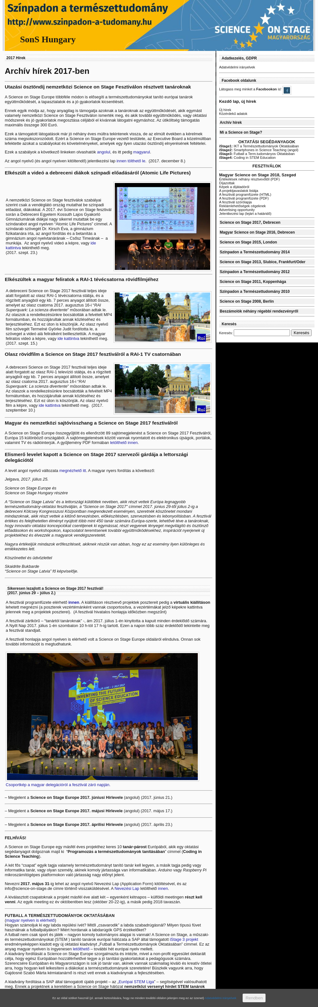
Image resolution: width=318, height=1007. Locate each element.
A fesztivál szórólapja (235, 202)
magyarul (141, 152)
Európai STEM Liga (136, 981)
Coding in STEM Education (247, 157)
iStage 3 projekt (184, 939)
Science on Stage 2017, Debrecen (250, 222)
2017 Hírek (15, 58)
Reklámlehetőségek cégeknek (242, 206)
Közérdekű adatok (233, 114)
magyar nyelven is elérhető (30, 920)
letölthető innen (123, 442)
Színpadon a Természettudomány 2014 (255, 252)
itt (84, 470)
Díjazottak (227, 183)
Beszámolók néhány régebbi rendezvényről (259, 311)
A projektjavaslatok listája (238, 191)
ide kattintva (69, 338)
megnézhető (70, 470)
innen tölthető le (130, 160)
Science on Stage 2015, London (248, 242)
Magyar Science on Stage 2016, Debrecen (257, 232)
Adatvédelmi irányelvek (237, 67)
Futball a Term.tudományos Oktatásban (257, 154)
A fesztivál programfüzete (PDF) (244, 198)
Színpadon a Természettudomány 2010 (255, 291)
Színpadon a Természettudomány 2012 (255, 272)
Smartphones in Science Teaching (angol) (258, 150)
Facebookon (267, 89)
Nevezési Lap (126, 888)
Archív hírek (231, 122)
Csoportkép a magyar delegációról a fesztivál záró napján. (58, 784)
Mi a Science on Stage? (241, 132)
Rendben (254, 998)
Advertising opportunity (237, 210)
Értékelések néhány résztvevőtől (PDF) (249, 179)
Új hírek (225, 110)
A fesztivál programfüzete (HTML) (245, 194)
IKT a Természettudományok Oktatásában (259, 146)
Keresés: (226, 333)
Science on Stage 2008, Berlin (247, 301)
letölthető (82, 949)
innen (73, 602)
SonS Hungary (48, 39)
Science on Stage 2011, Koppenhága (253, 281)
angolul (103, 152)
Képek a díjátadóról (234, 187)
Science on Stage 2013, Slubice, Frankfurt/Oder (262, 262)
